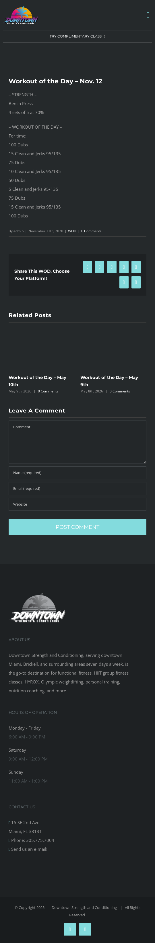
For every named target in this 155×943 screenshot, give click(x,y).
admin (18, 231)
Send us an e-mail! (28, 849)
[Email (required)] (77, 488)
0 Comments (91, 231)
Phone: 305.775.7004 (32, 840)
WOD (72, 231)
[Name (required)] (77, 472)
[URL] (77, 504)
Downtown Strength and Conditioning (85, 907)
